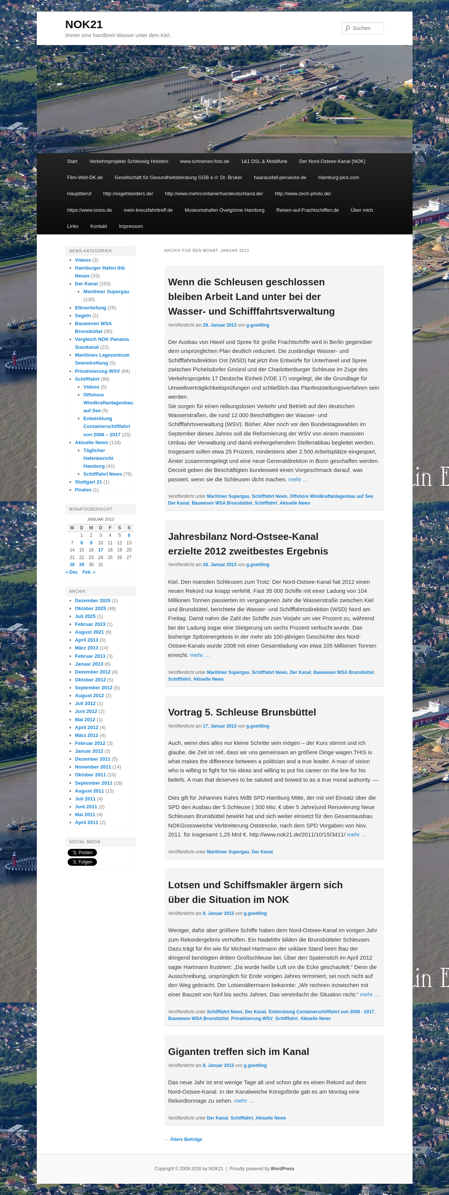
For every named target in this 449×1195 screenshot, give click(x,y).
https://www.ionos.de (89, 210)
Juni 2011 (86, 806)
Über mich (362, 210)
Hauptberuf (79, 193)
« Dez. (72, 572)
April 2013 (86, 640)
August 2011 (89, 791)
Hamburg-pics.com (338, 177)
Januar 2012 (89, 751)
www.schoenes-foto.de (204, 161)
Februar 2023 (90, 624)
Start (72, 161)
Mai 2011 (85, 814)
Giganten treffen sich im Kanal (239, 1051)
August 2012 (89, 695)
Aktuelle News (295, 503)
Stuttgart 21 (88, 482)
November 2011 (93, 767)
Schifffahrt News (269, 496)
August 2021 (89, 632)
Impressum (131, 226)
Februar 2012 (90, 743)
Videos (83, 260)
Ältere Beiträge (184, 1139)
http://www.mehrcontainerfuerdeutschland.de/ (214, 193)
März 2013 (86, 648)
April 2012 (86, 727)
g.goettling (257, 325)
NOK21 (84, 24)
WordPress (282, 1168)
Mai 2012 (85, 719)
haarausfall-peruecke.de (280, 177)
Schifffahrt (266, 503)
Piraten (83, 490)
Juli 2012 (85, 703)
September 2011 (94, 783)
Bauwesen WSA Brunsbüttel (222, 503)
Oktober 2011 (90, 775)
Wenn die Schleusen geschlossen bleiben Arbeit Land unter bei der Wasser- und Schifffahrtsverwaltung (251, 296)
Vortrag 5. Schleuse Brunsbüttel (242, 712)
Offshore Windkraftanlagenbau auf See (331, 496)
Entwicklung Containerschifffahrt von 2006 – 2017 (106, 426)
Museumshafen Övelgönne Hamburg (224, 210)
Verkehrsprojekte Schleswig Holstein (128, 161)
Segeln (83, 315)
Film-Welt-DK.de (85, 177)
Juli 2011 (85, 799)
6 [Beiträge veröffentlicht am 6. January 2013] (129, 535)
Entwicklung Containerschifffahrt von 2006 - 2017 (321, 1011)
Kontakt (99, 226)
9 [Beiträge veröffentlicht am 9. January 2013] (91, 543)
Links (73, 226)
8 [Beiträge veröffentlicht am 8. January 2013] (81, 543)
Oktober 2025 (90, 608)
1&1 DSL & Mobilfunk (264, 161)
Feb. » (88, 572)
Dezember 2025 (93, 600)
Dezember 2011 (93, 759)
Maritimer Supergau (228, 496)
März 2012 (86, 735)
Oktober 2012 (90, 680)
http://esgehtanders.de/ (128, 193)
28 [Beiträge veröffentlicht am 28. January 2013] (72, 564)
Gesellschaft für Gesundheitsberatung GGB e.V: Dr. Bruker (178, 177)
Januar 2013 (89, 664)
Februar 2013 (90, 656)
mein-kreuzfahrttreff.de (148, 210)
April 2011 (86, 822)
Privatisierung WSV (252, 1018)
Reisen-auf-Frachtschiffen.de (307, 210)
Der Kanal (178, 503)
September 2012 (94, 687)
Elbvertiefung (90, 307)
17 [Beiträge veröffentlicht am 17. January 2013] (100, 550)
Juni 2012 (86, 711)
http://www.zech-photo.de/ (303, 193)
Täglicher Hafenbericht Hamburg (98, 458)
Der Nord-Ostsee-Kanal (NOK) (332, 161)
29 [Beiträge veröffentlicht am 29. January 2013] (81, 564)
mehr (298, 479)
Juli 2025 (85, 616)
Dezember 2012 (93, 672)
